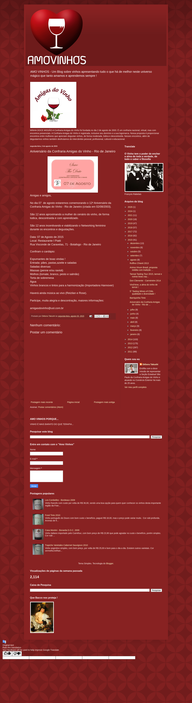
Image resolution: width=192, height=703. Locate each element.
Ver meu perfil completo (135, 387)
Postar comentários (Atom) (50, 407)
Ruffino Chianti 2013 (139, 263)
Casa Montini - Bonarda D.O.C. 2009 (62, 530)
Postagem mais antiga (104, 402)
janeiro (133, 334)
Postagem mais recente (42, 402)
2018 (130, 227)
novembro (135, 247)
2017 (130, 231)
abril (132, 322)
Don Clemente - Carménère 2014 (145, 280)
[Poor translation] (17, 653)
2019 (130, 223)
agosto (133, 260)
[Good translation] (7, 653)
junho (133, 314)
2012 (130, 347)
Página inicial (73, 402)
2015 (130, 240)
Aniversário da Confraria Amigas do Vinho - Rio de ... (145, 303)
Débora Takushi (150, 364)
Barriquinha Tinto (138, 298)
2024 (130, 211)
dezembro (135, 243)
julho (132, 309)
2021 (130, 215)
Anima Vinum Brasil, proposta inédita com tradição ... (143, 268)
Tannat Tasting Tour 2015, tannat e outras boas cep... (146, 275)
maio (132, 318)
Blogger (109, 563)
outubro (134, 251)
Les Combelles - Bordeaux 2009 (60, 500)
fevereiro (134, 330)
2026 (130, 207)
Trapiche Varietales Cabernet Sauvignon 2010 (66, 545)
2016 (130, 235)
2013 (130, 343)
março (133, 326)
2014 (130, 339)
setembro (135, 255)
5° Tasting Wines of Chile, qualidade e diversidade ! (142, 292)
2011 (130, 351)
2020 (130, 219)
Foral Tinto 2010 (52, 515)
